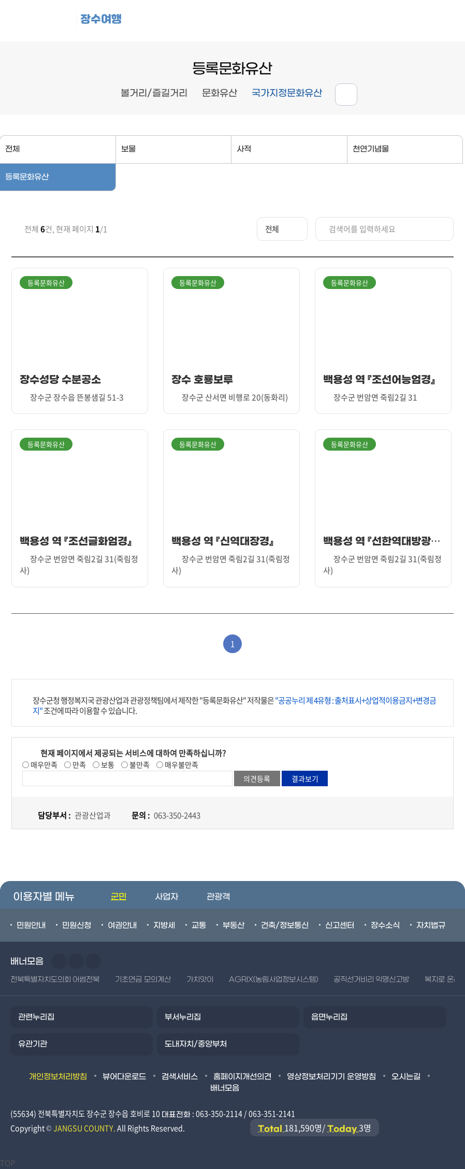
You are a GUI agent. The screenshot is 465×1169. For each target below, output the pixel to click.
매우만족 (43, 764)
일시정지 (93, 961)
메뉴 (398, 21)
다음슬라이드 (76, 961)
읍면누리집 (329, 1017)
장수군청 (41, 20)
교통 (199, 925)
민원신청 (76, 925)
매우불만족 (180, 764)
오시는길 (405, 1076)
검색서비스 (180, 1076)
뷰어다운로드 (124, 1076)
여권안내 (122, 925)
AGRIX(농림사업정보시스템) (273, 979)
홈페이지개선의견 (242, 1076)
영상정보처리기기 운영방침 (331, 1076)
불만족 (139, 764)
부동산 (233, 925)
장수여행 (101, 19)
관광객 (218, 897)
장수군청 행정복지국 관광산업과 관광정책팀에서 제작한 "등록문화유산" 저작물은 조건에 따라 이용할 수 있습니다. (234, 705)
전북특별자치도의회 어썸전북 (54, 979)
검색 (444, 21)
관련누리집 (36, 1017)
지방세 (164, 925)
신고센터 (339, 925)
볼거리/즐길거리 (154, 93)
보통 (106, 764)
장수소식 (385, 925)
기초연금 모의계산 (142, 979)
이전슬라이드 (59, 961)
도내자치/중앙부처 (196, 1044)
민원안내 (31, 925)
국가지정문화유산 (287, 93)
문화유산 (219, 93)
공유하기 (346, 94)
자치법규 (430, 925)
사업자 (166, 897)
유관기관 (32, 1044)
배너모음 (224, 1088)
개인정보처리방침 (58, 1076)
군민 (118, 897)
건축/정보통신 (285, 925)
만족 (78, 764)
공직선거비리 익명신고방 (371, 979)
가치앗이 (199, 979)
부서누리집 (183, 1017)
